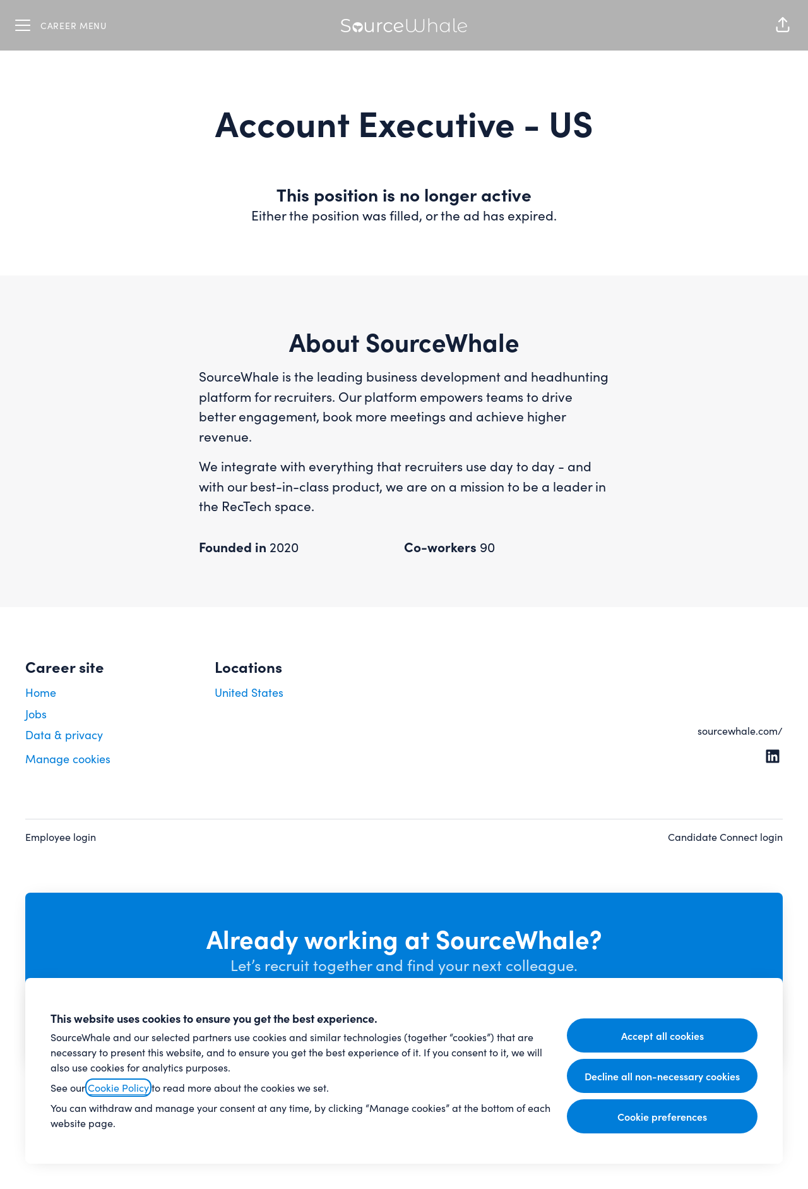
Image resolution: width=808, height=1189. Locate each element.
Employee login (60, 836)
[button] (782, 25)
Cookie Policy (118, 1087)
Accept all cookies (662, 1035)
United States (249, 692)
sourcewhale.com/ (740, 730)
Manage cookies (67, 758)
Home (40, 692)
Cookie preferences (662, 1116)
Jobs (36, 713)
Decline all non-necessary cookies (662, 1076)
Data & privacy (64, 734)
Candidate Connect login (725, 836)
